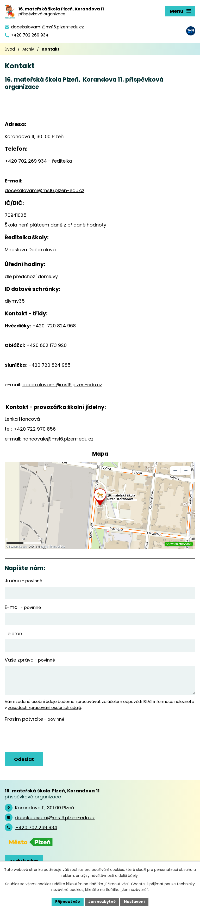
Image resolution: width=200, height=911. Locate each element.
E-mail (23, 607)
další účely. (128, 875)
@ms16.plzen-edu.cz (70, 439)
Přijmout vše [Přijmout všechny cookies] (67, 901)
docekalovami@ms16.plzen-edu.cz (44, 190)
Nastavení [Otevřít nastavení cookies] (134, 901)
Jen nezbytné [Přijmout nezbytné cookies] (102, 901)
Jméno (23, 580)
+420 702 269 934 (36, 827)
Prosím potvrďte (34, 719)
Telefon (13, 633)
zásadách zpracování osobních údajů (44, 707)
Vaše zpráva (30, 660)
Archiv (28, 49)
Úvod (10, 49)
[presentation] (43, 737)
